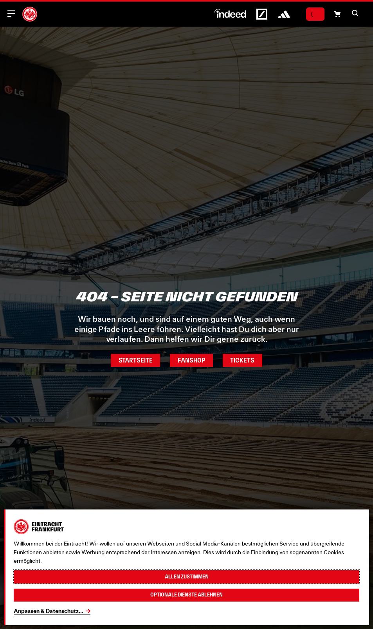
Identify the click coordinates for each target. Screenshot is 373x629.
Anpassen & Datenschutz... (48, 610)
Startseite (133, 360)
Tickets (245, 360)
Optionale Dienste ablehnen (186, 594)
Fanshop (191, 360)
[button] (355, 13)
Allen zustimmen (186, 575)
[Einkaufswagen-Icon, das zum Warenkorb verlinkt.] (337, 14)
